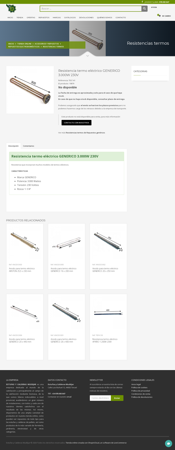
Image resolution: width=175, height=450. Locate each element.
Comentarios (28, 146)
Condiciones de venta (140, 394)
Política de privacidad (140, 390)
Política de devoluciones (141, 397)
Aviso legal (136, 384)
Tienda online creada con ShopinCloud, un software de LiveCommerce (96, 442)
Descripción (13, 146)
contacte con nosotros (76, 122)
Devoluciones (86, 17)
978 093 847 (164, 2)
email (69, 396)
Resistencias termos (53, 46)
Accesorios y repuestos (47, 43)
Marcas (57, 17)
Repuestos (44, 17)
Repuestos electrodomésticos (24, 46)
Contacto (121, 17)
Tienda (20, 17)
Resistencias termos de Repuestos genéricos (85, 132)
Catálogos (70, 17)
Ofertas (31, 17)
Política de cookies (139, 387)
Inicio (10, 17)
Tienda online (24, 43)
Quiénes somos (104, 17)
